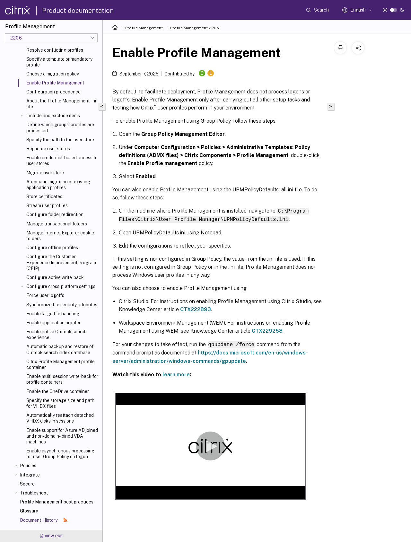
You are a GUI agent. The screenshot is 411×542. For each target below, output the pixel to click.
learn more (176, 374)
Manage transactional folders (56, 223)
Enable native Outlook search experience (56, 334)
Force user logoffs (45, 295)
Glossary (29, 510)
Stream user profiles (47, 205)
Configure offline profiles (52, 247)
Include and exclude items (53, 115)
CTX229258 (267, 330)
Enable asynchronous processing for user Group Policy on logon (60, 453)
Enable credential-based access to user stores (62, 160)
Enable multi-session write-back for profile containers (62, 379)
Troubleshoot (34, 492)
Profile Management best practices (56, 501)
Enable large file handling (52, 313)
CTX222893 (195, 309)
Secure (27, 483)
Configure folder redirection (54, 214)
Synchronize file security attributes (61, 304)
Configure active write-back (55, 277)
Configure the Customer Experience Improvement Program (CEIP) (61, 262)
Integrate (30, 474)
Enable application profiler (53, 322)
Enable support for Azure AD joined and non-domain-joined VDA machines (62, 436)
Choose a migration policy (52, 73)
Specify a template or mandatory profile (59, 62)
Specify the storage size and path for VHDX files (60, 403)
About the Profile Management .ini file (61, 103)
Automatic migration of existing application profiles (58, 184)
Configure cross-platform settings (60, 286)
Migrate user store (45, 172)
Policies (28, 465)
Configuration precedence (53, 91)
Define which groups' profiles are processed (60, 127)
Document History (43, 520)
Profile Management (144, 28)
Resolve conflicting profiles (54, 50)
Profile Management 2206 (194, 28)
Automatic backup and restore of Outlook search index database (59, 349)
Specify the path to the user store (60, 139)
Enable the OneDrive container (57, 391)
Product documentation (78, 10)
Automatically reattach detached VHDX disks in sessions (60, 418)
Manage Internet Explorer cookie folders (60, 235)
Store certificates (44, 196)
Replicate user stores (48, 148)
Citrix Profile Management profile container (60, 364)
